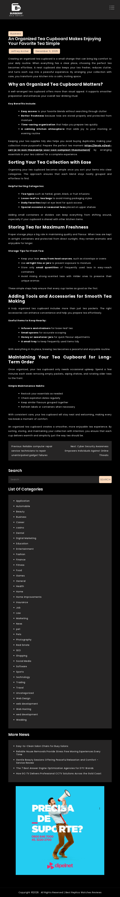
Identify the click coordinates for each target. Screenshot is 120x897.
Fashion (20, 554)
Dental (20, 533)
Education (22, 543)
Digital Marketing (26, 538)
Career (20, 522)
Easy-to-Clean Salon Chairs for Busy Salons (42, 746)
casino (20, 527)
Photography (24, 639)
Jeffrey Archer (20, 51)
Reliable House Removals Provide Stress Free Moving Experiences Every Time (58, 753)
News (19, 623)
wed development (27, 714)
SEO (18, 650)
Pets (18, 634)
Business (15, 33)
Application (23, 500)
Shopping (21, 655)
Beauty (20, 511)
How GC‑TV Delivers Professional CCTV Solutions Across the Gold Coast (58, 773)
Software (21, 666)
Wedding (21, 719)
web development (27, 703)
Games (20, 575)
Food (19, 570)
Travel (20, 687)
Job (18, 607)
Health (20, 586)
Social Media (23, 661)
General (21, 581)
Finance (21, 559)
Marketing (22, 618)
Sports (20, 671)
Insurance (22, 602)
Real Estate (23, 645)
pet (18, 629)
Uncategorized (25, 693)
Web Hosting (23, 709)
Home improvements (29, 597)
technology (23, 677)
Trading (20, 682)
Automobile (23, 506)
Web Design (23, 698)
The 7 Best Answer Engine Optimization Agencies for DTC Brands (55, 768)
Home (19, 591)
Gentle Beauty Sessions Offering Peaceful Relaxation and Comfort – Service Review (57, 761)
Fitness (20, 565)
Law (18, 613)
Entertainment (25, 548)
